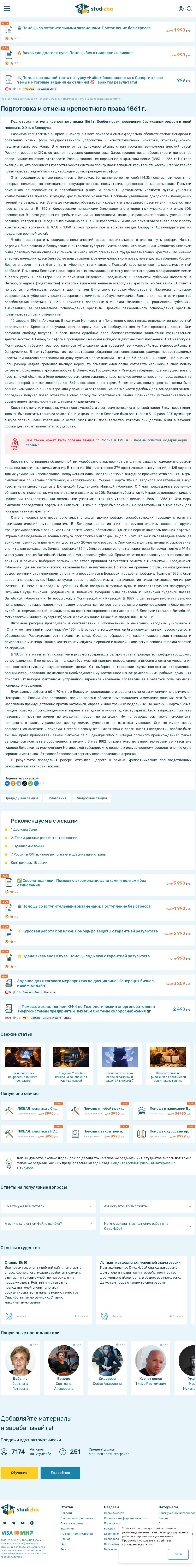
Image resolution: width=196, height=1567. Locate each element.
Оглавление (56, 798)
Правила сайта (114, 1513)
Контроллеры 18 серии (29, 863)
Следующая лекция (91, 798)
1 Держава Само (24, 829)
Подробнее (60, 1473)
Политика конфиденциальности (125, 1518)
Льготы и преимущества (77, 1533)
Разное (66, 1538)
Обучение (19, 1473)
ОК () (178, 1554)
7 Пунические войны (27, 846)
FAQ (63, 1544)
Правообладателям (117, 1538)
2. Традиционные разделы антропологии (44, 838)
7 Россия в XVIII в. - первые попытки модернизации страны (58, 854)
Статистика (112, 1544)
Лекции (163, 1518)
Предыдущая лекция (21, 798)
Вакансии (110, 1549)
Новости (66, 1513)
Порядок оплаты (115, 1523)
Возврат (109, 1528)
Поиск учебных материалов (177, 1513)
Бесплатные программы (77, 1518)
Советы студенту (72, 1523)
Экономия (67, 1528)
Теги (63, 1549)
